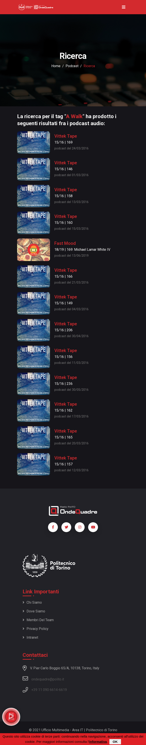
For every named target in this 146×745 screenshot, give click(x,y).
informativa (98, 742)
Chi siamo (32, 602)
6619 (63, 690)
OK (115, 742)
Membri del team (38, 620)
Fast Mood (65, 243)
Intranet (30, 637)
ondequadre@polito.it (43, 678)
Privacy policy (35, 629)
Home (56, 66)
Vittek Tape (65, 136)
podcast (72, 66)
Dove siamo (34, 611)
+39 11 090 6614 (44, 690)
